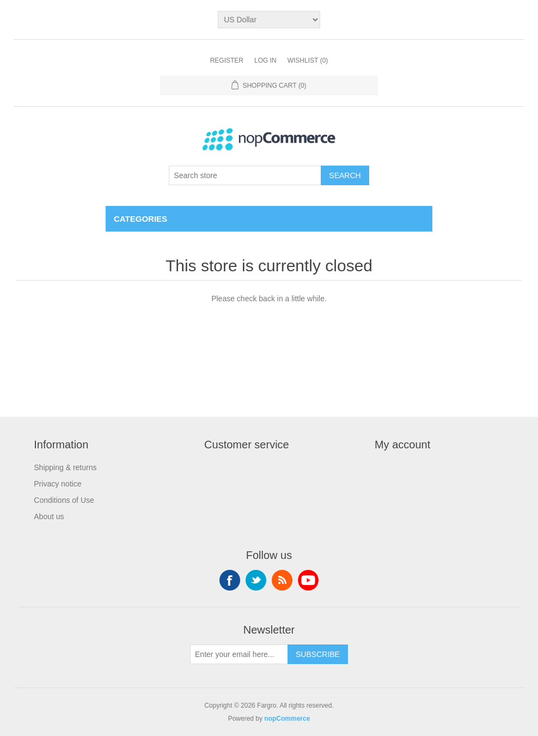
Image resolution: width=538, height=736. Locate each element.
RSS (282, 580)
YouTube (308, 580)
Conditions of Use (64, 500)
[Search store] (245, 175)
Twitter (256, 580)
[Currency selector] (269, 19)
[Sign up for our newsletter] (239, 654)
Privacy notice (57, 483)
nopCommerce (287, 718)
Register (226, 60)
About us (49, 516)
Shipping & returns (65, 467)
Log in (265, 60)
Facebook (229, 580)
